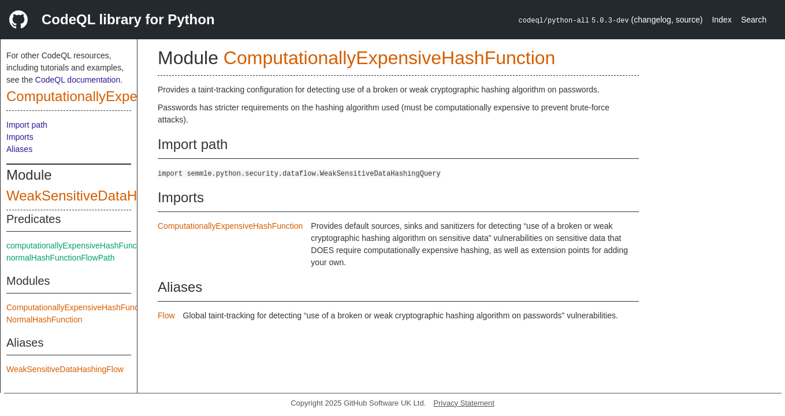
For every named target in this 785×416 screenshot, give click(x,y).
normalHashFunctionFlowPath (60, 257)
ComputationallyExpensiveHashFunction (130, 96)
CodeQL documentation (77, 79)
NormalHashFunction (44, 319)
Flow (166, 315)
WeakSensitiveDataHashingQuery (110, 195)
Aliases (19, 149)
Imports (20, 137)
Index (721, 19)
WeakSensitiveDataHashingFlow (65, 369)
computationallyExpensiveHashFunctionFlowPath (95, 245)
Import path (26, 124)
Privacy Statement (463, 403)
